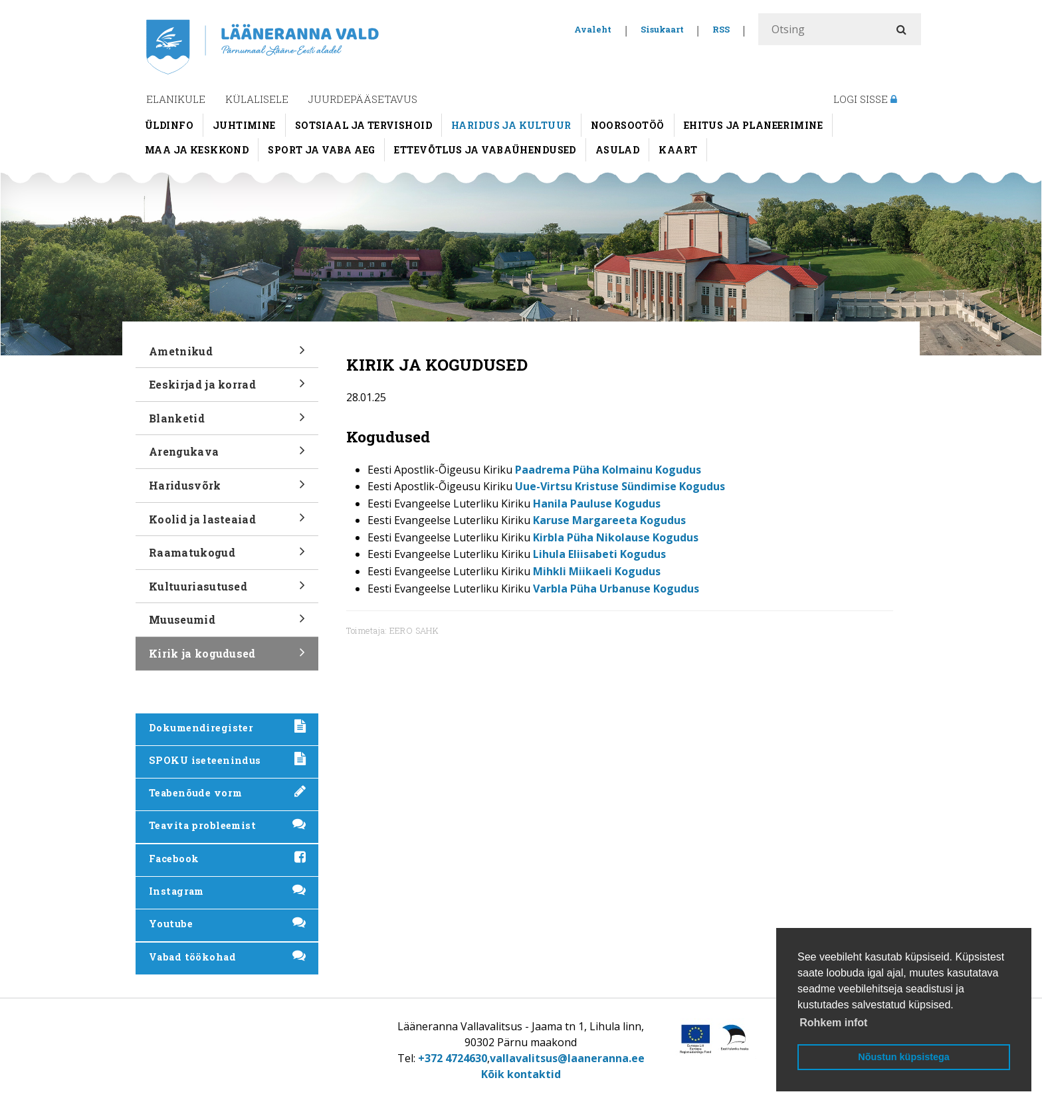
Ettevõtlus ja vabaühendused (484, 149)
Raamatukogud (227, 557)
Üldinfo (169, 125)
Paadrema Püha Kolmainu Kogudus (608, 469)
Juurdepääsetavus (362, 99)
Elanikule (175, 99)
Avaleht (592, 29)
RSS (721, 29)
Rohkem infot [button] (833, 1022)
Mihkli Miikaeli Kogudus (597, 571)
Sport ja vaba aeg (321, 149)
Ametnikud (227, 355)
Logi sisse (865, 99)
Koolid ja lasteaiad (227, 523)
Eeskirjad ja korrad (227, 389)
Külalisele (256, 99)
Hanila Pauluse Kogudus (597, 503)
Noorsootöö (628, 125)
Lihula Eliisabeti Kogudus (599, 554)
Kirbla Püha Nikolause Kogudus (615, 537)
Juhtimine (244, 125)
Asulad (617, 149)
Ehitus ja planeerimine (753, 125)
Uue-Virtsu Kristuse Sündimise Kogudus (620, 486)
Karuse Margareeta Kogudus (609, 520)
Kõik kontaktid (521, 1074)
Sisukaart (662, 29)
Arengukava (227, 456)
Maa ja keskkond (197, 149)
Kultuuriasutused (227, 591)
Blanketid (227, 423)
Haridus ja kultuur (511, 125)
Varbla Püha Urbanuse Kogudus (616, 588)
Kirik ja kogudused (227, 658)
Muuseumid (227, 624)
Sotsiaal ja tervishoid (363, 125)
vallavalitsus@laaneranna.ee (567, 1058)
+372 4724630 (452, 1058)
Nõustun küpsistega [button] (904, 1057)
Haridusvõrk (227, 490)
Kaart (678, 149)
